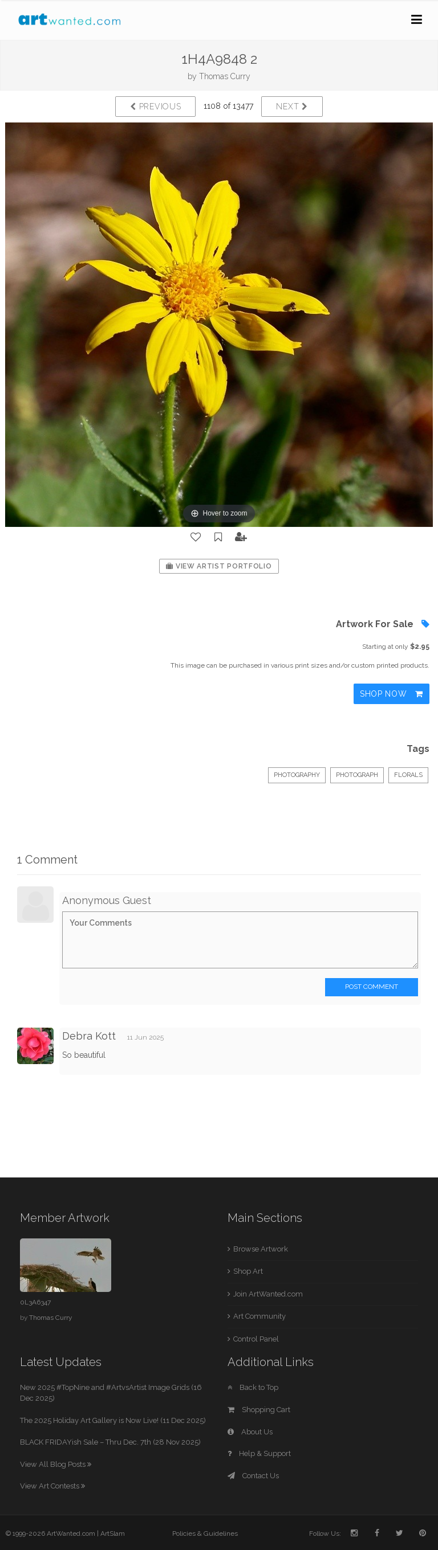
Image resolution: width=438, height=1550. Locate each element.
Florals (408, 775)
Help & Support (259, 1453)
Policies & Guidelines (205, 1533)
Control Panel (256, 1339)
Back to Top (253, 1387)
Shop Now (391, 693)
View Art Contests (52, 1486)
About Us (250, 1432)
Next (291, 106)
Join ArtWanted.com (268, 1294)
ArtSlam (112, 1533)
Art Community (259, 1316)
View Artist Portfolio (218, 566)
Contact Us (253, 1475)
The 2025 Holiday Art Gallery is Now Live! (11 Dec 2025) (113, 1420)
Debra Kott (89, 1036)
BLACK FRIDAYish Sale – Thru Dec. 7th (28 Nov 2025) (110, 1442)
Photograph (357, 775)
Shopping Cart (259, 1409)
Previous (155, 106)
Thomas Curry (224, 76)
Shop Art (248, 1271)
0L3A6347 (35, 1302)
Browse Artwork (260, 1249)
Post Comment (371, 987)
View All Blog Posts (55, 1464)
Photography (297, 775)
